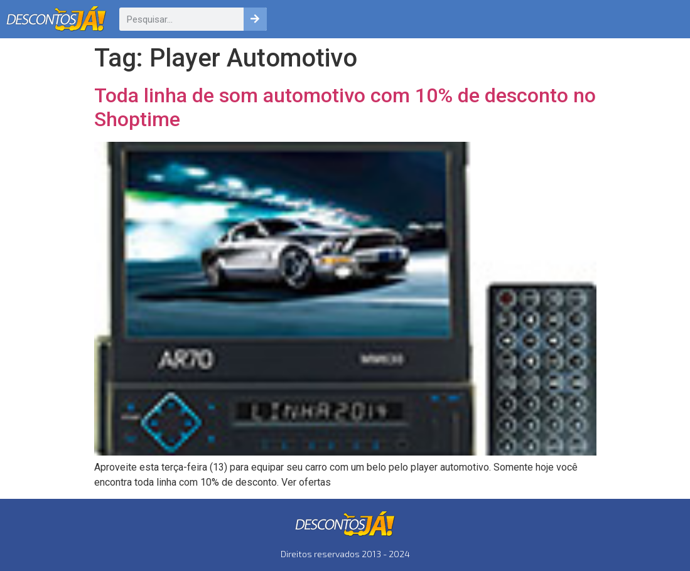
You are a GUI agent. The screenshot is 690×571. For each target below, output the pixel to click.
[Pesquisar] (255, 19)
